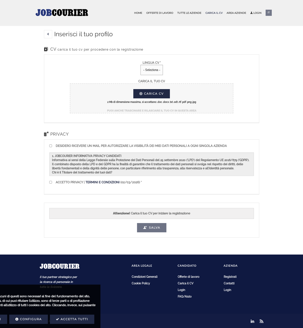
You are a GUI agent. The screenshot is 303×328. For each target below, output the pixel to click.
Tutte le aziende (189, 12)
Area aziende (236, 12)
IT (269, 12)
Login (256, 12)
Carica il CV (213, 12)
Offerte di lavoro (159, 12)
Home (138, 12)
